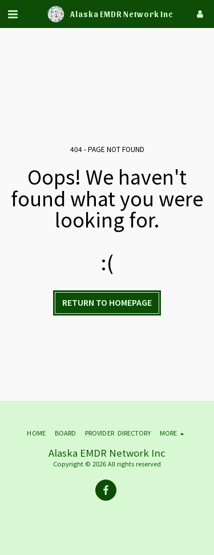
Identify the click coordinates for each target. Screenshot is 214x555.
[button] (12, 13)
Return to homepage (107, 302)
